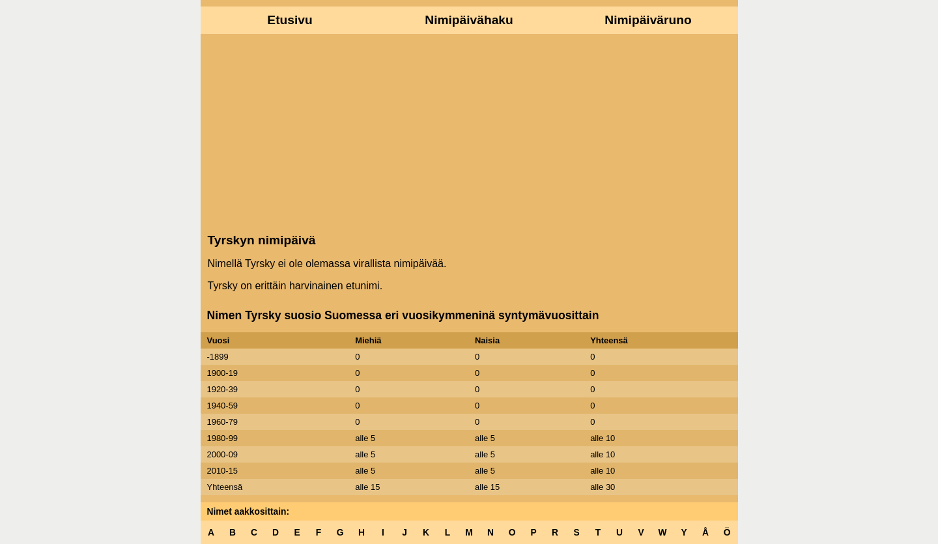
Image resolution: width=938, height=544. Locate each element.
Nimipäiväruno (647, 20)
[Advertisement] (469, 132)
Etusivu (289, 20)
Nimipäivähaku (469, 20)
